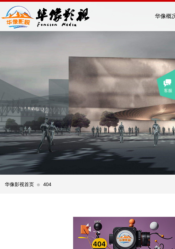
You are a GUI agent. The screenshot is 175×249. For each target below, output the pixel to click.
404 (47, 184)
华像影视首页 (19, 184)
